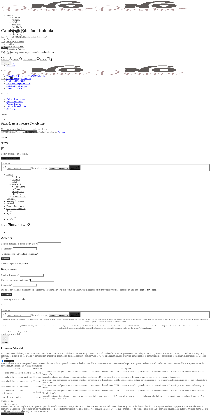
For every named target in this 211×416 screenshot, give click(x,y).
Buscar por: (6, 163)
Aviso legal (11, 109)
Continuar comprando (10, 158)
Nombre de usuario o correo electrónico (19, 244)
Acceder (5, 259)
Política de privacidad (15, 99)
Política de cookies (14, 101)
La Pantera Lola (19, 196)
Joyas (8, 54)
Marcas (9, 15)
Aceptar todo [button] (22, 332)
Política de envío (13, 104)
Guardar (4, 48)
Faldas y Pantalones (15, 46)
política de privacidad (146, 290)
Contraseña (6, 249)
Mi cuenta (10, 65)
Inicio (3, 37)
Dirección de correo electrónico (15, 280)
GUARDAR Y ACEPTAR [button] (12, 414)
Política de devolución (16, 106)
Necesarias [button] (5, 358)
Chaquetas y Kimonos (15, 49)
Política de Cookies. (145, 328)
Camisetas (10, 39)
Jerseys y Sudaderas (15, 41)
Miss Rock (16, 25)
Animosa (16, 20)
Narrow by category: (40, 168)
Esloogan (61, 132)
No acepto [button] (29, 332)
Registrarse (23, 263)
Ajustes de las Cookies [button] (8, 332)
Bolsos (9, 211)
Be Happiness (18, 191)
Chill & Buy (17, 34)
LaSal (14, 22)
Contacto (10, 63)
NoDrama (16, 189)
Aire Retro (16, 17)
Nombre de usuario (10, 275)
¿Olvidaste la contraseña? (27, 254)
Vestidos (10, 44)
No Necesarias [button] (7, 401)
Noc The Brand (18, 27)
